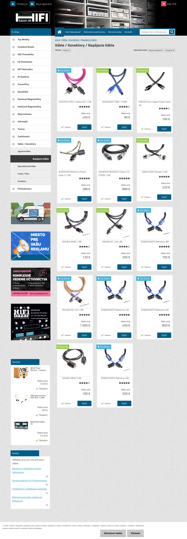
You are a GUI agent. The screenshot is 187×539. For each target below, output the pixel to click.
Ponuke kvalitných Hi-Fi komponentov (29, 480)
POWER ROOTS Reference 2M (115, 378)
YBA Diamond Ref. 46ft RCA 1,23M (38, 397)
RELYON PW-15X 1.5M (72, 310)
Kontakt (128, 32)
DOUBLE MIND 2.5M (71, 378)
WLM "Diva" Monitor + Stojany (38, 369)
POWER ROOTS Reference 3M (155, 241)
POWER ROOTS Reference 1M (115, 310)
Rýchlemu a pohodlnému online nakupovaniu (26, 470)
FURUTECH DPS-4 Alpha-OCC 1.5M (75, 101)
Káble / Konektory (71, 40)
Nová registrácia (44, 4)
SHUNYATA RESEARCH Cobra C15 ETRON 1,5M (113, 173)
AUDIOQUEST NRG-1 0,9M (114, 101)
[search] (171, 32)
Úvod (57, 40)
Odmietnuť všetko (113, 533)
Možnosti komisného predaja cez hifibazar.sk (27, 499)
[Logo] (30, 17)
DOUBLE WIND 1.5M (71, 241)
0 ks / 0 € (171, 4)
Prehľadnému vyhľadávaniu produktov (29, 489)
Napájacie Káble (89, 40)
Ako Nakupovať (73, 32)
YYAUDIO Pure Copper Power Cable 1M (154, 103)
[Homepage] (60, 32)
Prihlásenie (22, 4)
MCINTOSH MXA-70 (37, 423)
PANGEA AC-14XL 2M (112, 241)
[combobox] (156, 50)
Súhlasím (135, 533)
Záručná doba (114, 32)
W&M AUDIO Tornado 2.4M (154, 171)
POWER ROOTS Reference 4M (155, 310)
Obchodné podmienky (94, 32)
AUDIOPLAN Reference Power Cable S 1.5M (72, 173)
